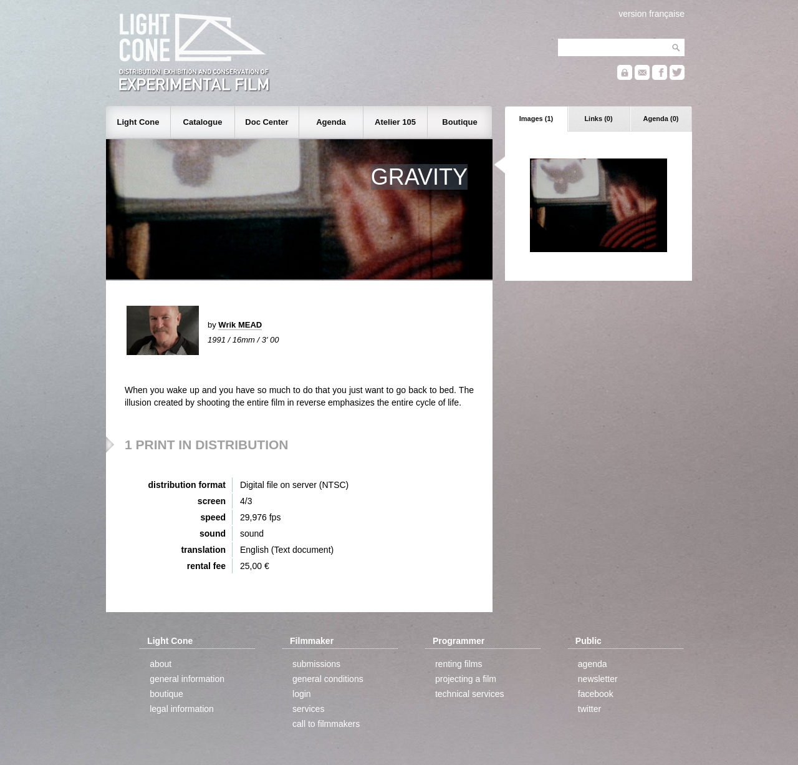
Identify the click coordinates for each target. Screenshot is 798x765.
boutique (166, 694)
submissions (316, 664)
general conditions (327, 679)
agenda (592, 664)
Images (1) (536, 118)
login (301, 694)
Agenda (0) (661, 118)
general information (187, 679)
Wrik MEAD (240, 324)
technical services (469, 694)
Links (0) (598, 118)
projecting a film (465, 679)
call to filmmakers (326, 724)
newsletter (598, 679)
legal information (182, 709)
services (308, 709)
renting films (458, 664)
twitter (589, 709)
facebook (595, 694)
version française (651, 14)
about (160, 664)
